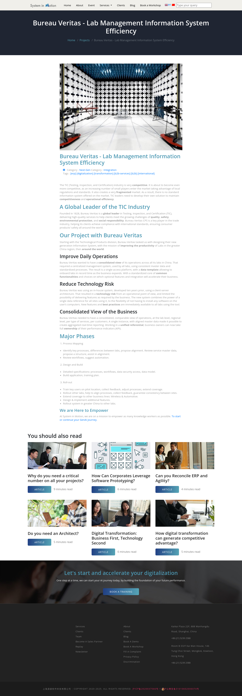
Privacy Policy (131, 656)
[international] (146, 173)
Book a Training (121, 591)
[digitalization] (85, 173)
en (168, 4)
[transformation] (104, 173)
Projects (84, 40)
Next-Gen (85, 170)
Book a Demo (131, 641)
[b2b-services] (122, 173)
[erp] (73, 173)
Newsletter (82, 651)
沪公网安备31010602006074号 (180, 688)
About (79, 5)
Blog (132, 5)
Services (105, 5)
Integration (110, 170)
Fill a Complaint (132, 651)
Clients (121, 5)
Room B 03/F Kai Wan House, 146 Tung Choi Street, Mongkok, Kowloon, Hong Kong (192, 650)
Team (79, 636)
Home (67, 5)
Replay (79, 646)
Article (39, 489)
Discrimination (132, 661)
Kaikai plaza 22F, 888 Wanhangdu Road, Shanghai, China (190, 629)
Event (91, 5)
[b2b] (134, 173)
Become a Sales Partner (89, 641)
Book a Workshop (150, 5)
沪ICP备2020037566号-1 (146, 688)
